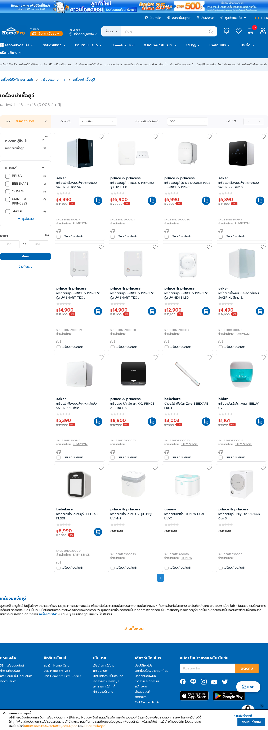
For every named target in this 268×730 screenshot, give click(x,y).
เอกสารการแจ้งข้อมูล (106, 681)
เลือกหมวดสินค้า (17, 45)
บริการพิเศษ (9, 52)
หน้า (231, 121)
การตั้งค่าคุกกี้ (243, 716)
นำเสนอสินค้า (143, 692)
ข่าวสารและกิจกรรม (147, 681)
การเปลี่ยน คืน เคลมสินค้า (16, 676)
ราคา (4, 236)
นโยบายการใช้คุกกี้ (94, 726)
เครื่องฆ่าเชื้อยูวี (84, 79)
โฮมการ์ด (153, 18)
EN (266, 18)
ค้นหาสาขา (205, 18)
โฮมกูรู (191, 45)
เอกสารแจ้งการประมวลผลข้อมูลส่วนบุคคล (50, 726)
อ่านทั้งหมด (134, 628)
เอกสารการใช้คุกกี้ (104, 686)
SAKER (17, 211)
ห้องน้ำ (163, 64)
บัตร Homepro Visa (57, 671)
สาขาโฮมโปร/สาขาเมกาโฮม (151, 671)
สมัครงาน (141, 686)
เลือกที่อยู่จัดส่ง (83, 34)
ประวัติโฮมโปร (143, 665)
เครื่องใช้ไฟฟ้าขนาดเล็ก (33, 64)
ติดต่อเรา (141, 697)
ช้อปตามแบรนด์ (86, 45)
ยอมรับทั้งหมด (251, 722)
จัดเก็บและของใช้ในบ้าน (88, 64)
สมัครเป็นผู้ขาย (179, 18)
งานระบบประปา (113, 64)
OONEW (18, 191)
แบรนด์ (11, 168)
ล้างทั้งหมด (25, 267)
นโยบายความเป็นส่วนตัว (108, 676)
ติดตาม (247, 668)
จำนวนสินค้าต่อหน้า (147, 121)
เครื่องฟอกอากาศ (53, 79)
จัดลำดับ (66, 121)
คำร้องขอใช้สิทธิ (103, 692)
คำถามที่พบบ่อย (10, 671)
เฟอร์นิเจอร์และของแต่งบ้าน (140, 64)
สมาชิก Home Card (57, 665)
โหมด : (9, 121)
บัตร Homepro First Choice (62, 676)
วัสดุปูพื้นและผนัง (206, 64)
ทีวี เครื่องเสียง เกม (60, 64)
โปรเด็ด (245, 45)
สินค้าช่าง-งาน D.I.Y (158, 45)
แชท (251, 687)
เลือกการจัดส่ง (46, 33)
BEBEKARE (20, 183)
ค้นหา (25, 256)
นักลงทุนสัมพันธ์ (145, 676)
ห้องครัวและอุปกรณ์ (181, 64)
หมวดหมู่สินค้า (16, 140)
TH (257, 18)
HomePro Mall (123, 45)
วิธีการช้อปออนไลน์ (12, 665)
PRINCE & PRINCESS (19, 201)
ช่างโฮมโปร (217, 45)
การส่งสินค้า (100, 671)
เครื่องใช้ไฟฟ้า (8, 64)
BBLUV (17, 176)
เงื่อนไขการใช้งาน (104, 665)
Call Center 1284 (147, 702)
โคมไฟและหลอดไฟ (229, 64)
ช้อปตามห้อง (52, 45)
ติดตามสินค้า (8, 681)
